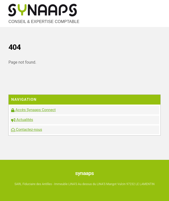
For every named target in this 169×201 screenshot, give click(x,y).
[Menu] (156, 7)
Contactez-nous (26, 129)
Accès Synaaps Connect (33, 110)
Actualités (22, 119)
